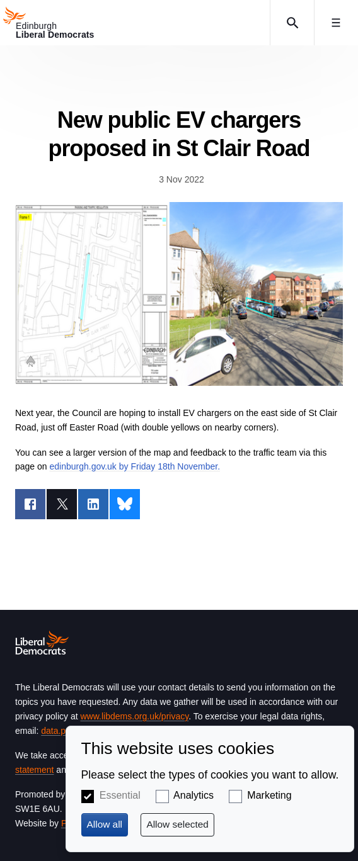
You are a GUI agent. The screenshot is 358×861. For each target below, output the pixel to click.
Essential (120, 795)
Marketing (269, 795)
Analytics (193, 795)
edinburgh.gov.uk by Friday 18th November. (135, 466)
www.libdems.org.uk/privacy (134, 716)
